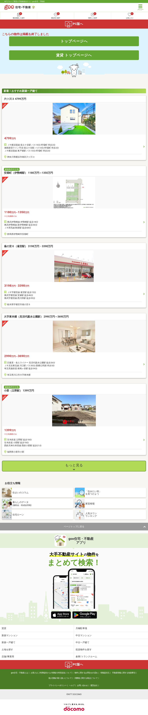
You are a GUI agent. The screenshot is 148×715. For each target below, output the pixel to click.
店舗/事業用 (8, 656)
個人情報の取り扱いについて (60, 678)
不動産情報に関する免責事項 (123, 673)
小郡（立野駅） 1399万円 (19, 390)
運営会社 (93, 685)
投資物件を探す (84, 649)
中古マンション (84, 635)
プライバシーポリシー (58, 685)
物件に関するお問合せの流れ (86, 673)
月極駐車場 (81, 628)
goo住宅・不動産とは (19, 673)
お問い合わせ (82, 685)
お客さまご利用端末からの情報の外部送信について (51, 673)
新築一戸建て (8, 642)
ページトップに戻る (74, 526)
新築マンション (10, 635)
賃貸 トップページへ (74, 55)
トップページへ (74, 41)
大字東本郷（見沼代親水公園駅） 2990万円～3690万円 (36, 316)
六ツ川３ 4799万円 (15, 98)
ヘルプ (71, 685)
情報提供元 (104, 673)
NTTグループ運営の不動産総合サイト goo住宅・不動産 (24, 1)
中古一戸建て (82, 642)
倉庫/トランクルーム (86, 656)
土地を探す (7, 649)
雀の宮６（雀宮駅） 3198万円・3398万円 (28, 246)
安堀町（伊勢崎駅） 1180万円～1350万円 (28, 172)
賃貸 (4, 628)
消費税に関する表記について (86, 678)
